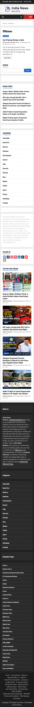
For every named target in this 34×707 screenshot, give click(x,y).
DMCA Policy (6, 617)
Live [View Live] (27, 17)
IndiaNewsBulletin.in (17, 420)
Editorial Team (7, 624)
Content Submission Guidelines (12, 602)
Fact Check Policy (8, 631)
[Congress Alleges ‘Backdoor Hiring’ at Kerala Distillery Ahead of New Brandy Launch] (17, 281)
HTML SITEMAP (7, 642)
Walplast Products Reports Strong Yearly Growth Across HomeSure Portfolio (15, 119)
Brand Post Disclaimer (9, 587)
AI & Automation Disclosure (11, 576)
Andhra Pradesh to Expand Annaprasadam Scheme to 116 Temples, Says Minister (15, 113)
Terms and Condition (9, 668)
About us (18, 450)
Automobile (6, 138)
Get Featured (6, 635)
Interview (5, 168)
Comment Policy (7, 595)
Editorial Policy (7, 620)
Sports (5, 190)
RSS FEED (5, 661)
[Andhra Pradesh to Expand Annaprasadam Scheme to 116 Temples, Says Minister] (17, 379)
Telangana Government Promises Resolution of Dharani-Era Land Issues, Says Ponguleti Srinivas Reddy (17, 105)
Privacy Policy (7, 654)
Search (5, 65)
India (4, 164)
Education (5, 151)
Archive (5, 580)
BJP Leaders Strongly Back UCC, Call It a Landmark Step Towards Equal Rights (14, 98)
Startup (5, 194)
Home (8, 675)
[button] (3, 17)
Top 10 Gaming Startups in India (13, 40)
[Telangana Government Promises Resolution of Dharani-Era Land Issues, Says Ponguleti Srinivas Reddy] (17, 346)
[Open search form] (21, 16)
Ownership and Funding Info (11, 650)
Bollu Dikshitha (8, 301)
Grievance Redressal (9, 639)
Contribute (16, 698)
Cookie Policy (7, 606)
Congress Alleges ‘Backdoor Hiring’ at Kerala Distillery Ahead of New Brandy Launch (16, 92)
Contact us (6, 598)
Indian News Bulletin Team (11, 42)
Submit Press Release (9, 665)
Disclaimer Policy (8, 613)
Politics (5, 186)
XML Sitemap (24, 696)
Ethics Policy (6, 628)
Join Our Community (9, 646)
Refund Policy (7, 657)
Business (5, 147)
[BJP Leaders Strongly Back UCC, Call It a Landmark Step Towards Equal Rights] (17, 315)
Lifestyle (5, 173)
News (4, 177)
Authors (5, 584)
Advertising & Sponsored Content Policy (14, 573)
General (5, 160)
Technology (6, 198)
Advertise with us (8, 569)
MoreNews (28, 702)
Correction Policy (8, 609)
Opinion (5, 181)
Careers (5, 591)
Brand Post (6, 142)
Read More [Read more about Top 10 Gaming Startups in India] (8, 58)
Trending (5, 36)
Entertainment (7, 155)
